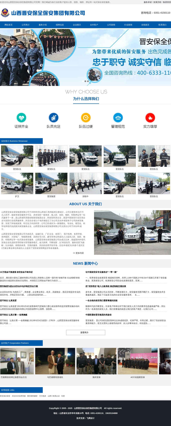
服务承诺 (148, 2)
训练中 (85, 196)
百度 (63, 396)
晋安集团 (51, 196)
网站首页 (9, 25)
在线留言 (145, 25)
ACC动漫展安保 (139, 377)
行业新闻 (128, 25)
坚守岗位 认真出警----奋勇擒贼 (13, 315)
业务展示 (5, 141)
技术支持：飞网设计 (85, 418)
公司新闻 (111, 25)
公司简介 (26, 25)
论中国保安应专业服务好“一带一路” (101, 272)
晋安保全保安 (5, 396)
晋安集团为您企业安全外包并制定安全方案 (19, 286)
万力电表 (42, 396)
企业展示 (77, 25)
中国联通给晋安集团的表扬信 (98, 315)
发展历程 (157, 2)
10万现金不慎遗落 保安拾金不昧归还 (16, 272)
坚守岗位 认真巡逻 (8, 300)
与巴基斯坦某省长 (56, 377)
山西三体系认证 (54, 396)
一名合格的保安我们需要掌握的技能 (101, 300)
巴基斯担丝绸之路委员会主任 (15, 377)
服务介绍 (43, 25)
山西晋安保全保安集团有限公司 (88, 408)
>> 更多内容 (78, 253)
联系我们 (162, 25)
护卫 (17, 196)
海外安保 (98, 377)
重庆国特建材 (32, 396)
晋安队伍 (17, 169)
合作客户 (94, 25)
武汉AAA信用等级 (19, 396)
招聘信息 (60, 25)
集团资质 (167, 2)
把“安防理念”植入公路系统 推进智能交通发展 (105, 286)
